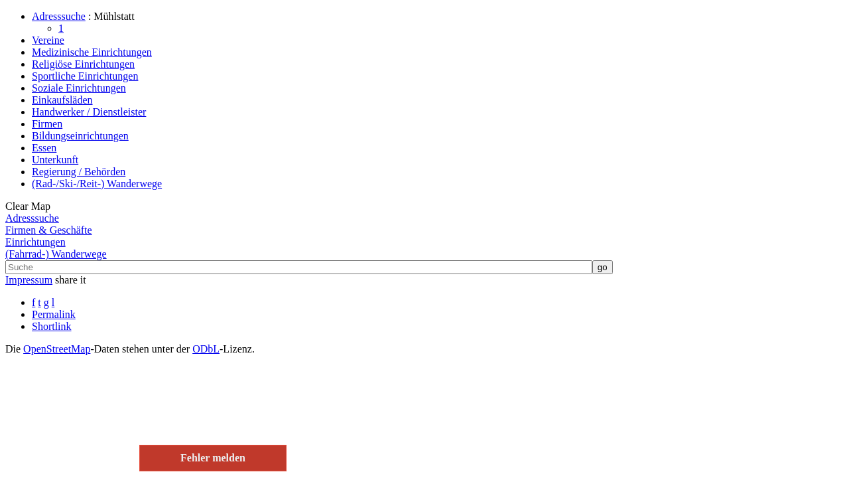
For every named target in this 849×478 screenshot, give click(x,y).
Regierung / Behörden (78, 171)
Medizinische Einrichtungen (92, 52)
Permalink (54, 314)
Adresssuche (59, 16)
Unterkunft (55, 159)
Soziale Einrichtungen (79, 88)
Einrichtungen (35, 242)
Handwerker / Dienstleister (89, 112)
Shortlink (52, 326)
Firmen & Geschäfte (48, 230)
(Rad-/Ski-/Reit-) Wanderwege (97, 183)
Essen (44, 147)
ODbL (206, 349)
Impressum (28, 279)
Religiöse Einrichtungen (83, 64)
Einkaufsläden (62, 100)
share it (70, 279)
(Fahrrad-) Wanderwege (56, 254)
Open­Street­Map (56, 349)
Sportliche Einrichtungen (85, 76)
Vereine (48, 40)
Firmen (47, 123)
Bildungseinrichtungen (80, 135)
